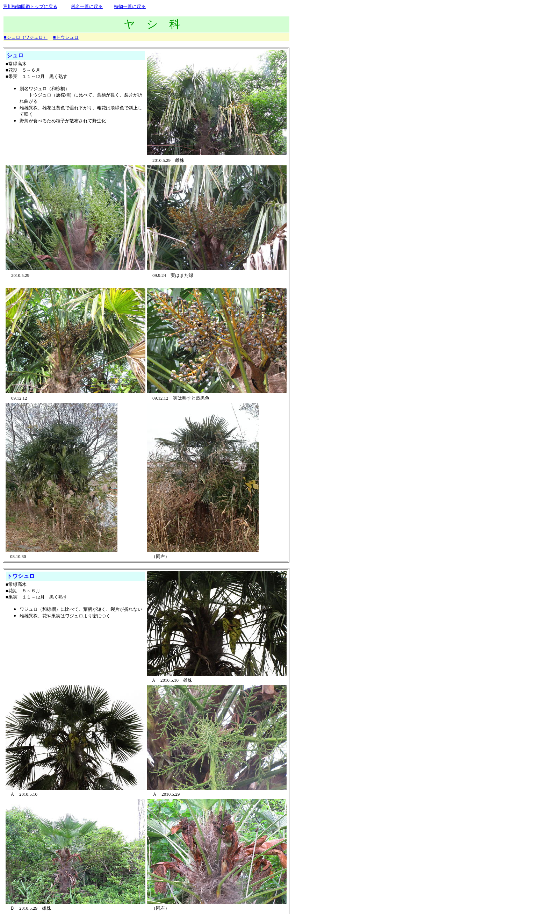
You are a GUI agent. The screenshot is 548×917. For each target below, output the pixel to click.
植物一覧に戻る (130, 6)
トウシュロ (21, 576)
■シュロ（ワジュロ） (26, 37)
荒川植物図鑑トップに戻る (30, 6)
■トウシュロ (66, 37)
